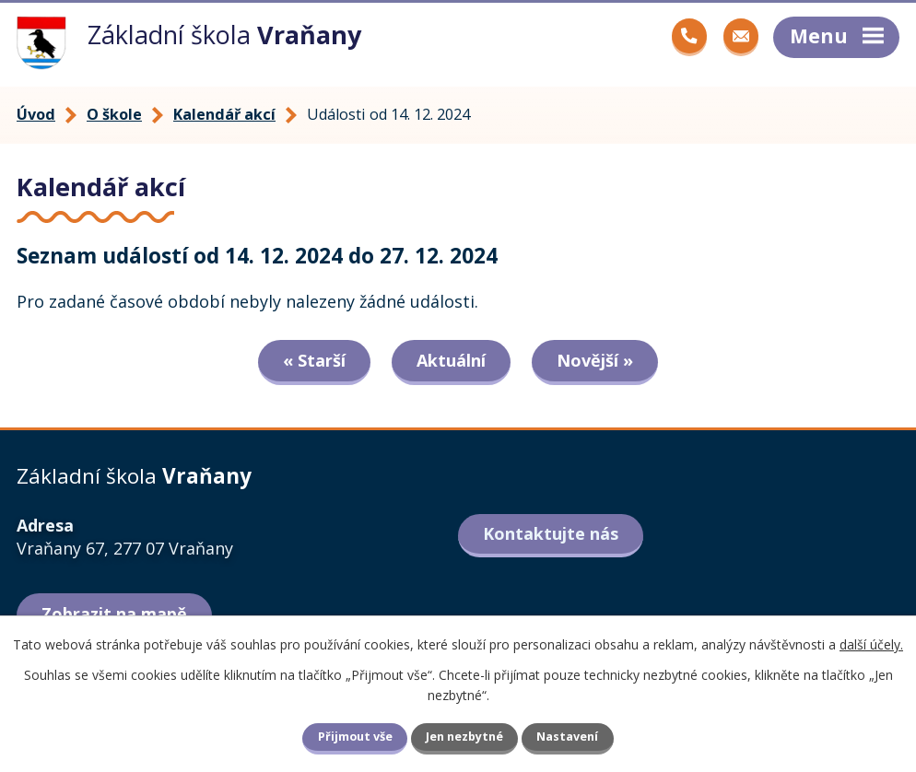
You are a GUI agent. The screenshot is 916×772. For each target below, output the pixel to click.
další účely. (871, 644)
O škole (114, 114)
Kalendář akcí (224, 114)
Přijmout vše (355, 736)
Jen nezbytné (464, 736)
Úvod (36, 114)
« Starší (314, 360)
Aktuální (451, 360)
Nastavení (567, 736)
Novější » (595, 360)
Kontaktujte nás (550, 533)
